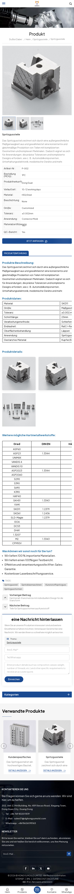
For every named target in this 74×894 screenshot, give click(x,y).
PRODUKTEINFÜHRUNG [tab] (15, 253)
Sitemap (19, 878)
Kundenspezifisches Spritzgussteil (19, 757)
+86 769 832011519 (20, 813)
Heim (28, 39)
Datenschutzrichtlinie (46, 878)
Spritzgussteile (40, 39)
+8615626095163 (27, 823)
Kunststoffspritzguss (56, 584)
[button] (3, 746)
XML (28, 878)
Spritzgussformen (13, 589)
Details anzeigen (17, 770)
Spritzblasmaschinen (32, 584)
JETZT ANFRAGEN (35, 241)
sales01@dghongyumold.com (30, 818)
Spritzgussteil (11, 584)
